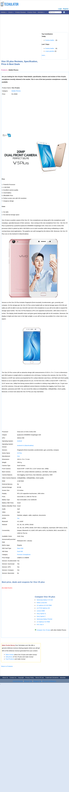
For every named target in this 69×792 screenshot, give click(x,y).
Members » (41, 12)
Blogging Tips (37, 681)
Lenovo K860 (41, 611)
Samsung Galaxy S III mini (45, 600)
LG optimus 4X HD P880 (44, 605)
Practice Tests (31, 12)
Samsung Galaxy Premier (44, 619)
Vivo (18, 456)
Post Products (10, 659)
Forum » (11, 12)
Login (60, 9)
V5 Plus (19, 453)
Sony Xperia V (41, 616)
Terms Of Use (39, 677)
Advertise (63, 677)
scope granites (49, 51)
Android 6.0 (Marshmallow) (25, 445)
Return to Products (7, 666)
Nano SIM (20, 548)
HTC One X (40, 624)
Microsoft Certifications (49, 681)
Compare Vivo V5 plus (43, 630)
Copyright (21, 677)
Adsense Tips (28, 681)
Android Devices (18, 681)
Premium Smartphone (24, 554)
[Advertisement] (20, 34)
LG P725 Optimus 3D (43, 608)
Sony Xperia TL (41, 613)
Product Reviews (20, 12)
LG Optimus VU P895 (43, 622)
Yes (18, 518)
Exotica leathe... (50, 40)
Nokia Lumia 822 (42, 602)
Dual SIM (20, 551)
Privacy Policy (29, 677)
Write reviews (10, 654)
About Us (5, 677)
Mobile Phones (16, 91)
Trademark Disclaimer (52, 677)
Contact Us (13, 677)
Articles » (4, 12)
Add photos (9, 657)
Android (19, 441)
